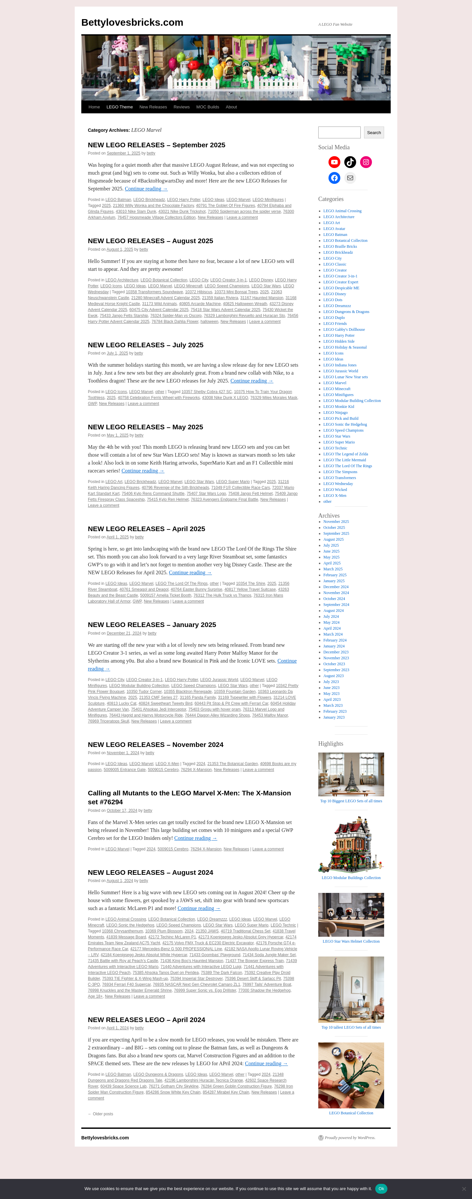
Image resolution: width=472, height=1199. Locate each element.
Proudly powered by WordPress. (350, 1137)
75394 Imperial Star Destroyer (196, 978)
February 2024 (335, 640)
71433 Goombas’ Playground (214, 955)
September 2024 (336, 604)
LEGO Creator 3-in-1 (228, 280)
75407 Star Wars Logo (206, 493)
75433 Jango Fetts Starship (124, 315)
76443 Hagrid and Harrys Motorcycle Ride (146, 715)
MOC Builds (208, 106)
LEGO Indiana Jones (340, 365)
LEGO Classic (335, 264)
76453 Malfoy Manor (270, 715)
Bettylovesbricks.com (132, 22)
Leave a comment (242, 217)
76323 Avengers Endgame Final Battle (224, 499)
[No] (463, 1188)
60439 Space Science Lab (123, 1086)
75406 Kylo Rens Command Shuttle (153, 493)
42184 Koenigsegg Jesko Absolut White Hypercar (144, 955)
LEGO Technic (283, 925)
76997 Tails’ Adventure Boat (267, 984)
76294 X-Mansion (196, 769)
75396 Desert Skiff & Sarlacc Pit (253, 978)
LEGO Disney (261, 280)
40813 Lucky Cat (121, 703)
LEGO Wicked (335, 489)
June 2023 (332, 687)
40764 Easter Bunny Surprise (197, 589)
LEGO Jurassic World (219, 679)
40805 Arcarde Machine (200, 303)
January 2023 (334, 717)
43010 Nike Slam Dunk (136, 211)
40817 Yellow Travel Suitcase (250, 589)
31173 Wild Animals (159, 303)
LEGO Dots (333, 300)
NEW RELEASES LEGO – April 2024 (146, 1019)
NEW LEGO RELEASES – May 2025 (145, 427)
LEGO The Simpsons (340, 472)
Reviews (181, 106)
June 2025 (332, 551)
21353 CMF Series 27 (158, 697)
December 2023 (336, 652)
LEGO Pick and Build (341, 418)
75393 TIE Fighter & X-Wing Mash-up (135, 978)
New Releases (153, 106)
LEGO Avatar (334, 228)
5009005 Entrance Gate (124, 769)
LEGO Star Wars (266, 286)
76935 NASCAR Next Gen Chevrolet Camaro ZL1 (196, 984)
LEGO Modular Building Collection (139, 685)
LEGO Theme (120, 106)
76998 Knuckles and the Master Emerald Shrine (130, 990)
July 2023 (331, 681)
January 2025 (334, 581)
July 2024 (331, 616)
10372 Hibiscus (198, 292)
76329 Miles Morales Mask (274, 397)
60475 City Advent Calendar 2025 (158, 309)
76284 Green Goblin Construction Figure (236, 1086)
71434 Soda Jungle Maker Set (269, 955)
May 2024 (332, 622)
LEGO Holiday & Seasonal (345, 347)
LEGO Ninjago (336, 412)
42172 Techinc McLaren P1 (172, 937)
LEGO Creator (335, 270)
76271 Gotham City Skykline (173, 1086)
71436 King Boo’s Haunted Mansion (191, 960)
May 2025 (332, 557)
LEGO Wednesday (338, 483)
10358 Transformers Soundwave (154, 292)
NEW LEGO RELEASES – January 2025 (152, 624)
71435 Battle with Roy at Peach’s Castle (123, 960)
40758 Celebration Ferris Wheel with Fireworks (159, 397)
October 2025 (334, 527)
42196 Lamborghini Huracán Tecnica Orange (204, 1080)
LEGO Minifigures (268, 199)
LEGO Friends (335, 323)
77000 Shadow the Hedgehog (264, 990)
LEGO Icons (111, 286)
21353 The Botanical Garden (232, 763)
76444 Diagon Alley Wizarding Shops (217, 715)
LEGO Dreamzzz (212, 919)
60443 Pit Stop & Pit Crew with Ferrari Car (231, 703)
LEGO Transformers (340, 477)
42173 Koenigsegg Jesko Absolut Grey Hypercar (240, 937)
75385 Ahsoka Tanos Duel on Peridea (166, 972)
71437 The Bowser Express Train (254, 960)
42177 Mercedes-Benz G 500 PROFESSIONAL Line (176, 949)
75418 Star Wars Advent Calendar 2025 (225, 309)
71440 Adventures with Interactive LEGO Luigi (201, 966)
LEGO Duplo (334, 317)
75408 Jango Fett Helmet (250, 493)
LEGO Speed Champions (227, 286)
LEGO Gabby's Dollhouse (344, 329)
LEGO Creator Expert (341, 282)
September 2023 (336, 670)
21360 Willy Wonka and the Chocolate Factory (153, 205)
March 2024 (333, 634)
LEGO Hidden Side (339, 341)
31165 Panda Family (198, 697)
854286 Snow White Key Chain (173, 1092)
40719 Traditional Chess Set (246, 931)
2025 (106, 205)
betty (151, 153)
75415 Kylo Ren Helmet (168, 499)
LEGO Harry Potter (183, 199)
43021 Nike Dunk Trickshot (181, 211)
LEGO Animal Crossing (125, 919)
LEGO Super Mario (233, 481)
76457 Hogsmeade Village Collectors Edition (157, 217)
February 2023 (335, 711)
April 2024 (332, 628)
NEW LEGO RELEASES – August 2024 (150, 872)
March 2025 (333, 569)
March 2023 (333, 705)
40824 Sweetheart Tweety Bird (165, 703)
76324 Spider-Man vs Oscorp (175, 315)
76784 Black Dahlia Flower (174, 321)
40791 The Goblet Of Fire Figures (225, 205)
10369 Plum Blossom (163, 931)
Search (374, 132)
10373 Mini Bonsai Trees (236, 292)
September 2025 (336, 533)
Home (94, 106)
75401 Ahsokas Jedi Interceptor (158, 709)
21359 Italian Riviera (220, 298)
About (231, 106)
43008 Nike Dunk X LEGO (225, 397)
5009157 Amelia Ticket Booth (165, 595)
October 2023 (334, 664)
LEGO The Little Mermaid (345, 460)
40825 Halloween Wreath (245, 303)
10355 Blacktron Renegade (188, 691)
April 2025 (332, 563)
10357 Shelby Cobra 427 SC (206, 391)
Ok (381, 1188)
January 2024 (334, 646)
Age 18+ (95, 996)
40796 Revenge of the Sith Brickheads (175, 487)
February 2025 (335, 575)
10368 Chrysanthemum (122, 931)
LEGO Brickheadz (149, 199)
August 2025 (334, 539)
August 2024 (334, 610)
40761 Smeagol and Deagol (144, 589)
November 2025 (336, 521)
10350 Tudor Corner (144, 691)
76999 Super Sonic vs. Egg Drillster (205, 990)
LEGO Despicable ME (341, 288)
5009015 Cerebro (163, 769)
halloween (209, 321)
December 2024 (336, 587)
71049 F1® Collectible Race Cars (240, 487)
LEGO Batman (118, 199)
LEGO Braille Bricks (340, 246)
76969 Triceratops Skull (108, 721)
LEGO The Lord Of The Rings (181, 583)
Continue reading (146, 188)
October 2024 (334, 598)
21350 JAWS (207, 931)
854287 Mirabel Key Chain (226, 1092)
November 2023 (336, 658)
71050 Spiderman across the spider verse (244, 211)
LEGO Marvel (238, 199)
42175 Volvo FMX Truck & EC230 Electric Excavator (207, 943)
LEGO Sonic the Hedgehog (130, 925)
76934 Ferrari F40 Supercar (126, 984)
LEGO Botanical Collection (164, 280)
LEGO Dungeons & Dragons (158, 1074)
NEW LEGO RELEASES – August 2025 (150, 240)
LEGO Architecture (121, 280)
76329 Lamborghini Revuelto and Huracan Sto (244, 315)
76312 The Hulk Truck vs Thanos (222, 595)
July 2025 (331, 545)
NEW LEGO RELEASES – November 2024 (155, 744)
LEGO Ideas (213, 199)
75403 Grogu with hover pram (214, 709)
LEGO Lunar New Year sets (346, 377)
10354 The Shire (250, 583)
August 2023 (334, 675)
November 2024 (336, 592)
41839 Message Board (126, 937)
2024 (201, 763)
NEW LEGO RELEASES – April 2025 (146, 528)
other (159, 391)
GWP (92, 403)
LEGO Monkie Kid (339, 406)
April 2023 (332, 699)
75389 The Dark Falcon (221, 972)
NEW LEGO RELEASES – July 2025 (145, 345)
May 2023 (332, 693)
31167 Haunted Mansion (261, 298)
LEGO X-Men (167, 763)
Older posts (100, 1114)
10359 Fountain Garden (235, 691)
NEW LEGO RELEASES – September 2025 (156, 145)
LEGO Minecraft (188, 286)
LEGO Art (113, 481)
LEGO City (199, 280)
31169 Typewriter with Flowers (244, 697)
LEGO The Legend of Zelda (346, 454)
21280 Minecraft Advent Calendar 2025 (165, 298)
